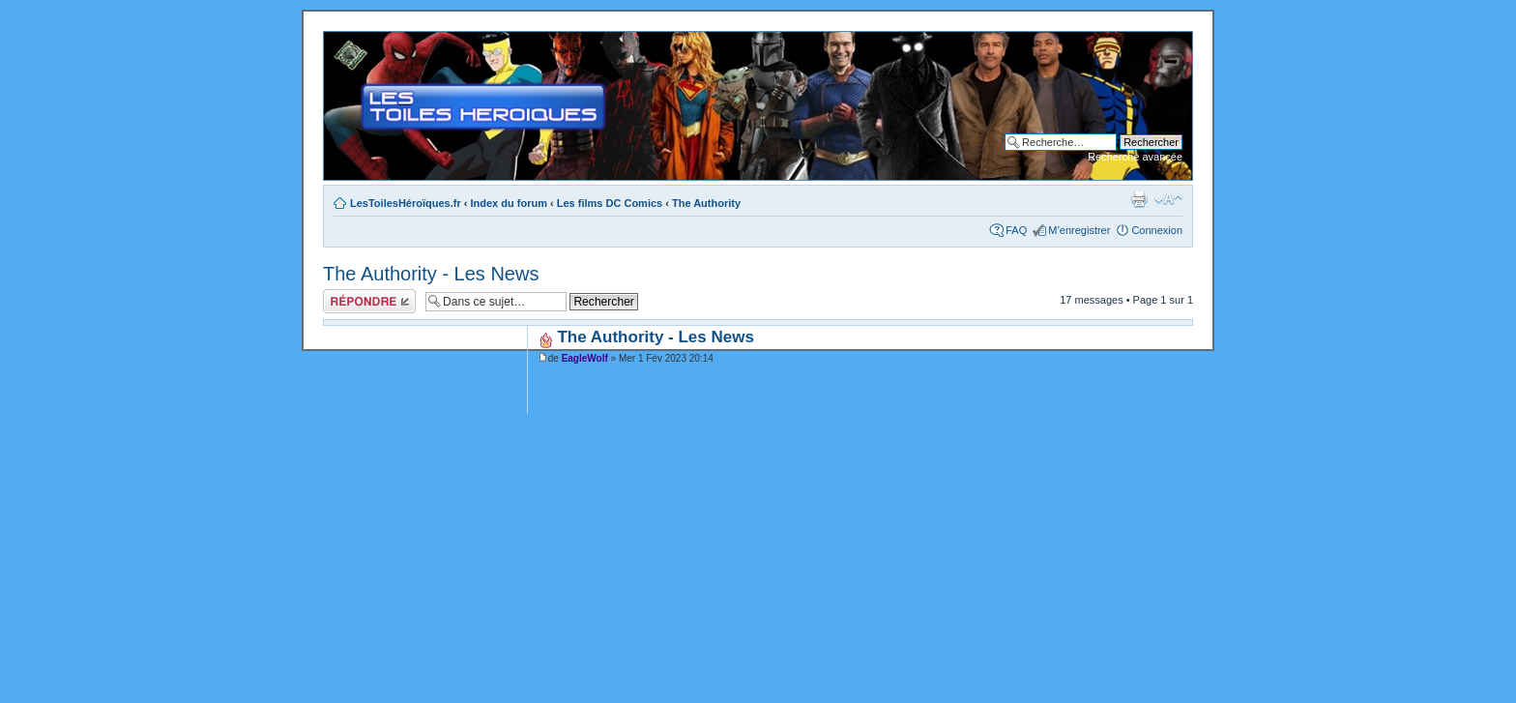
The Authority (706, 203)
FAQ (1016, 230)
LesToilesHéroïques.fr (405, 203)
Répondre (369, 301)
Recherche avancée (1135, 156)
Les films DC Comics (609, 203)
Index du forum (509, 203)
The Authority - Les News (431, 273)
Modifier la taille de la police (1168, 199)
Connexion (1156, 230)
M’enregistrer (1079, 230)
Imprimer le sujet (1139, 199)
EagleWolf (585, 358)
